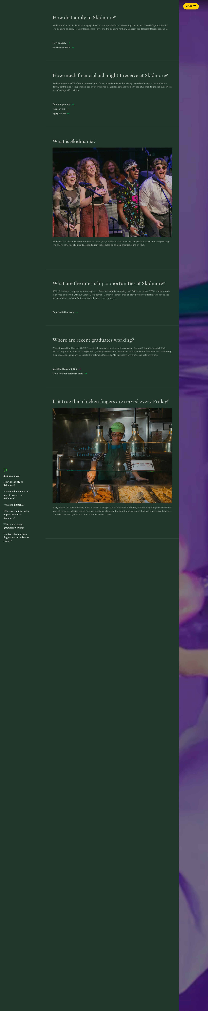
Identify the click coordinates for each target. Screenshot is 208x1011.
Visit (164, 6)
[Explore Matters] (98, 534)
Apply (175, 6)
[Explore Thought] (125, 508)
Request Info (148, 6)
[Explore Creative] (85, 482)
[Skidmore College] (27, 6)
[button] (191, 6)
